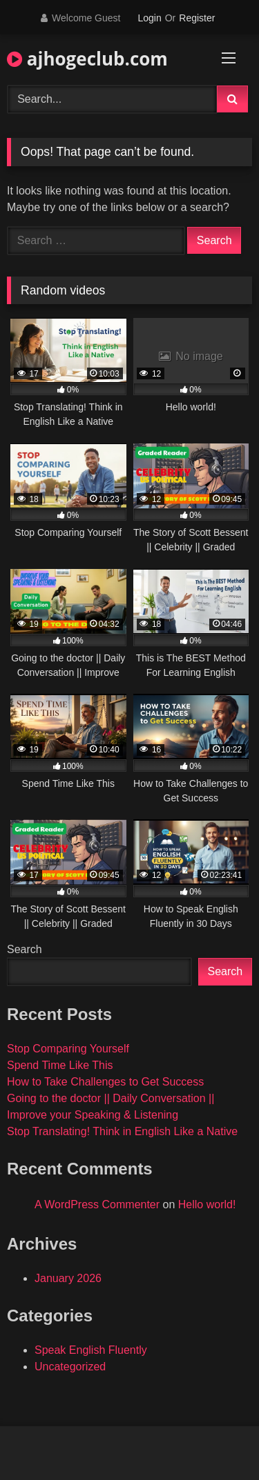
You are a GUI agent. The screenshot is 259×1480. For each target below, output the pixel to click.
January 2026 (68, 1278)
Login (149, 17)
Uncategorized (70, 1366)
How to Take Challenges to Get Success (105, 1082)
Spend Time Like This (60, 1065)
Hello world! (207, 1204)
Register (197, 17)
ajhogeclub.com (87, 58)
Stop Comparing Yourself (68, 1048)
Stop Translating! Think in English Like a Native (122, 1131)
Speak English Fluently (91, 1350)
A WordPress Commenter (97, 1204)
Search (24, 949)
